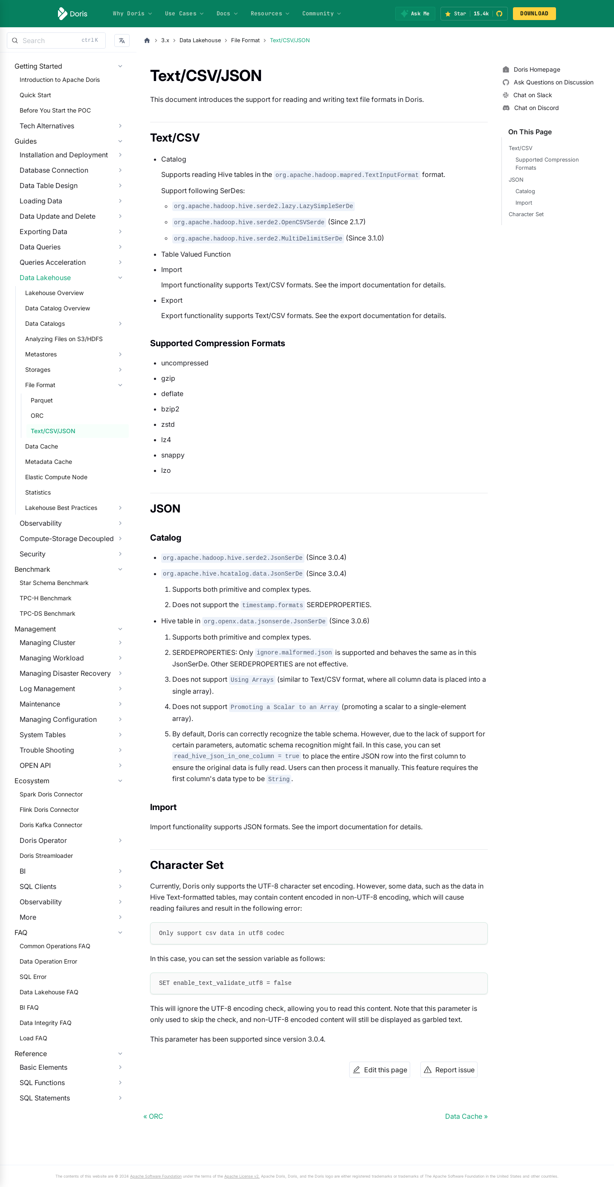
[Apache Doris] (72, 13)
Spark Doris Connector (46, 872)
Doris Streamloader (41, 934)
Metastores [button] (36, 380)
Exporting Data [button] (38, 257)
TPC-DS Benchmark (42, 656)
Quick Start (30, 103)
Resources (270, 13)
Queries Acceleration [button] (47, 288)
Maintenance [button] (34, 765)
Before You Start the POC (50, 118)
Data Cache (36, 472)
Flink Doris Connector (44, 888)
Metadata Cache (43, 487)
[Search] (56, 40)
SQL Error (27, 1072)
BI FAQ (24, 1103)
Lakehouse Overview (49, 318)
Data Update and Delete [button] (52, 242)
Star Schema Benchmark (49, 626)
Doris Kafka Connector (45, 903)
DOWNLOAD (534, 13)
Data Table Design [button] (43, 211)
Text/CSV (521, 148)
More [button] (22, 995)
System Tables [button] (37, 795)
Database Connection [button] (48, 196)
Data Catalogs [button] (40, 349)
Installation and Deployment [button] (58, 181)
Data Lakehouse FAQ (43, 1087)
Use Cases (185, 13)
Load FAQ (28, 1134)
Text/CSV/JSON (48, 456)
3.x (165, 40)
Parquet (37, 426)
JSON (516, 180)
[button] (122, 40)
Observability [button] (35, 549)
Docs (228, 13)
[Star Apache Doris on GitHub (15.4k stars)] (474, 13)
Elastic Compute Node (51, 503)
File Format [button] (35, 410)
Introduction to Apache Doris (54, 88)
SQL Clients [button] (32, 965)
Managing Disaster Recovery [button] (60, 734)
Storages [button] (32, 395)
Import (524, 203)
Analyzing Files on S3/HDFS (59, 364)
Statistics (33, 518)
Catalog (525, 191)
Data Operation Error (43, 1057)
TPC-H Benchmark (40, 641)
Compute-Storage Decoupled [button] (61, 564)
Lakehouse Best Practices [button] (56, 533)
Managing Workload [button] (46, 719)
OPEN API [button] (30, 826)
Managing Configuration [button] (53, 780)
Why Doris (133, 13)
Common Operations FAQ (49, 1041)
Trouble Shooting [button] (41, 811)
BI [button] (17, 949)
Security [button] (27, 580)
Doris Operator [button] (38, 919)
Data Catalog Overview (52, 334)
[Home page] (147, 40)
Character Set (526, 214)
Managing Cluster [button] (42, 703)
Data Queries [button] (34, 273)
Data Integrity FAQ (40, 1118)
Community (322, 13)
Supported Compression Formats (547, 163)
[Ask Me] (415, 13)
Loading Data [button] (35, 227)
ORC (32, 441)
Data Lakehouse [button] (40, 303)
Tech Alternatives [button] (41, 134)
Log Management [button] (42, 749)
